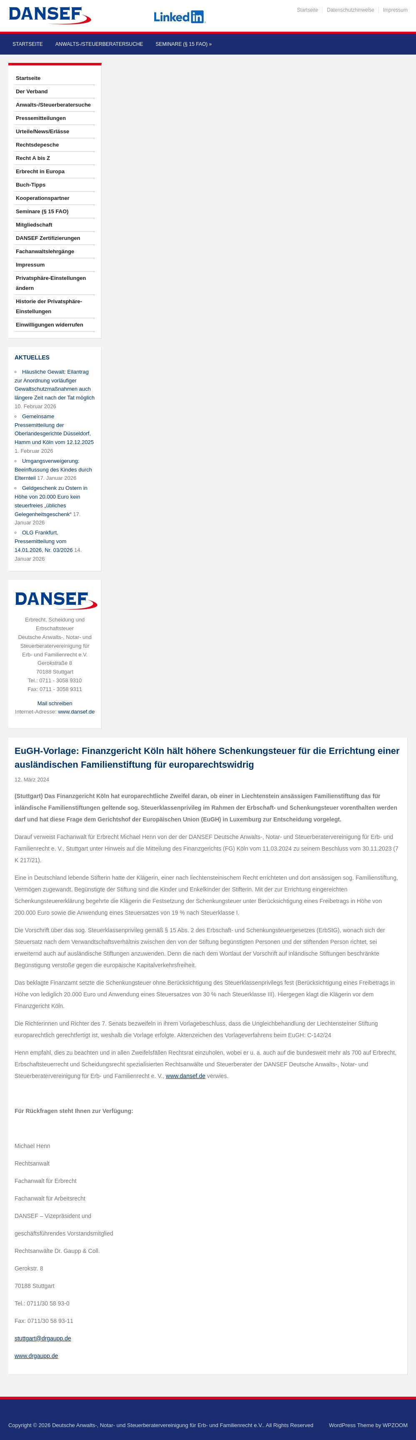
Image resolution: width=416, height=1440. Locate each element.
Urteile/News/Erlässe (42, 131)
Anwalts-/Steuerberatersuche (99, 44)
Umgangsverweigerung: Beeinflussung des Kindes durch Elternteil (53, 470)
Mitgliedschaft (34, 225)
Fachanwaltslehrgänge (45, 251)
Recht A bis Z (33, 158)
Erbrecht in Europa (40, 171)
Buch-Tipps (30, 185)
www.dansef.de (76, 712)
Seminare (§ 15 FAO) (183, 44)
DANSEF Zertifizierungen (48, 238)
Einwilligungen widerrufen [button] (49, 325)
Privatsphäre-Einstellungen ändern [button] (51, 283)
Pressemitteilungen (41, 118)
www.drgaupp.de (36, 1356)
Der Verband (32, 91)
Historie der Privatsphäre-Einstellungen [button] (49, 306)
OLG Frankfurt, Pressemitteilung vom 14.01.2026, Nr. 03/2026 (44, 541)
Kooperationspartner (43, 198)
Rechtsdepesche (37, 145)
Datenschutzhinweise (350, 10)
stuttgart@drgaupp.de (43, 1338)
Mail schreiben (55, 703)
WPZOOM (395, 1425)
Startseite (307, 10)
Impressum (395, 10)
